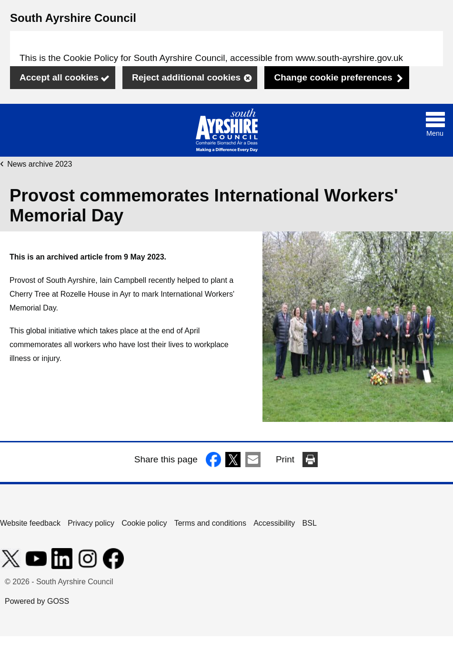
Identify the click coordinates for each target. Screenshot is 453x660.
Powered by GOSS (37, 601)
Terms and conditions (210, 523)
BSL (309, 523)
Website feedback (30, 523)
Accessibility (274, 523)
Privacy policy (91, 523)
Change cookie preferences (333, 77)
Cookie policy (144, 523)
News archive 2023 (39, 164)
